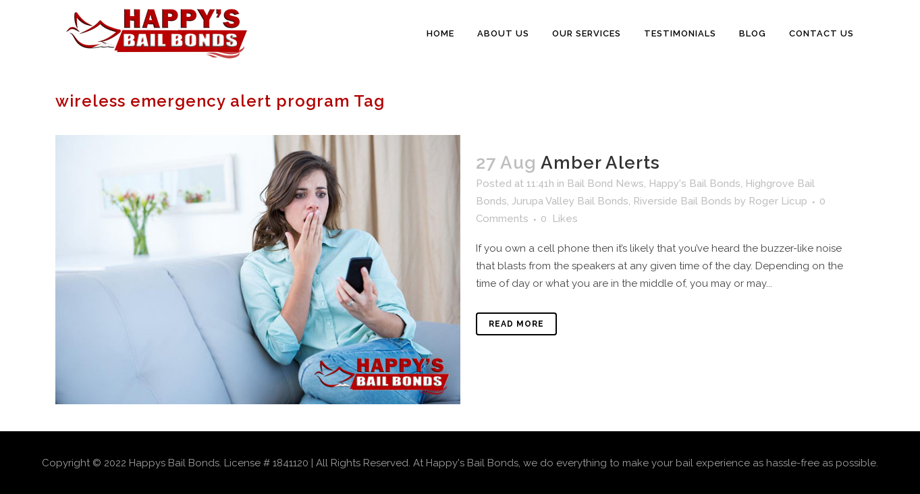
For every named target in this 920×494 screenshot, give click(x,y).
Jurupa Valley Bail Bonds (570, 201)
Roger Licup (778, 201)
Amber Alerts (600, 163)
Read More (516, 324)
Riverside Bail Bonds (682, 201)
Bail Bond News (605, 183)
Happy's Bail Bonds (694, 183)
